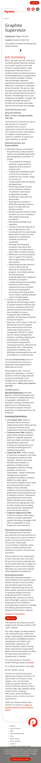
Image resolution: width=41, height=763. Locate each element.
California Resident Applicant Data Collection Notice (19, 707)
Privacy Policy (15, 739)
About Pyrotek (15, 729)
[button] (28, 9)
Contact (13, 744)
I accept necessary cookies (20, 759)
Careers (6, 18)
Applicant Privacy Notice (15, 614)
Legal (12, 736)
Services (12, 726)
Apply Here (11, 618)
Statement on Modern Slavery (20, 746)
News (11, 731)
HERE (31, 662)
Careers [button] (34, 3)
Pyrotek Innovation (17, 734)
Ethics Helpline (15, 741)
